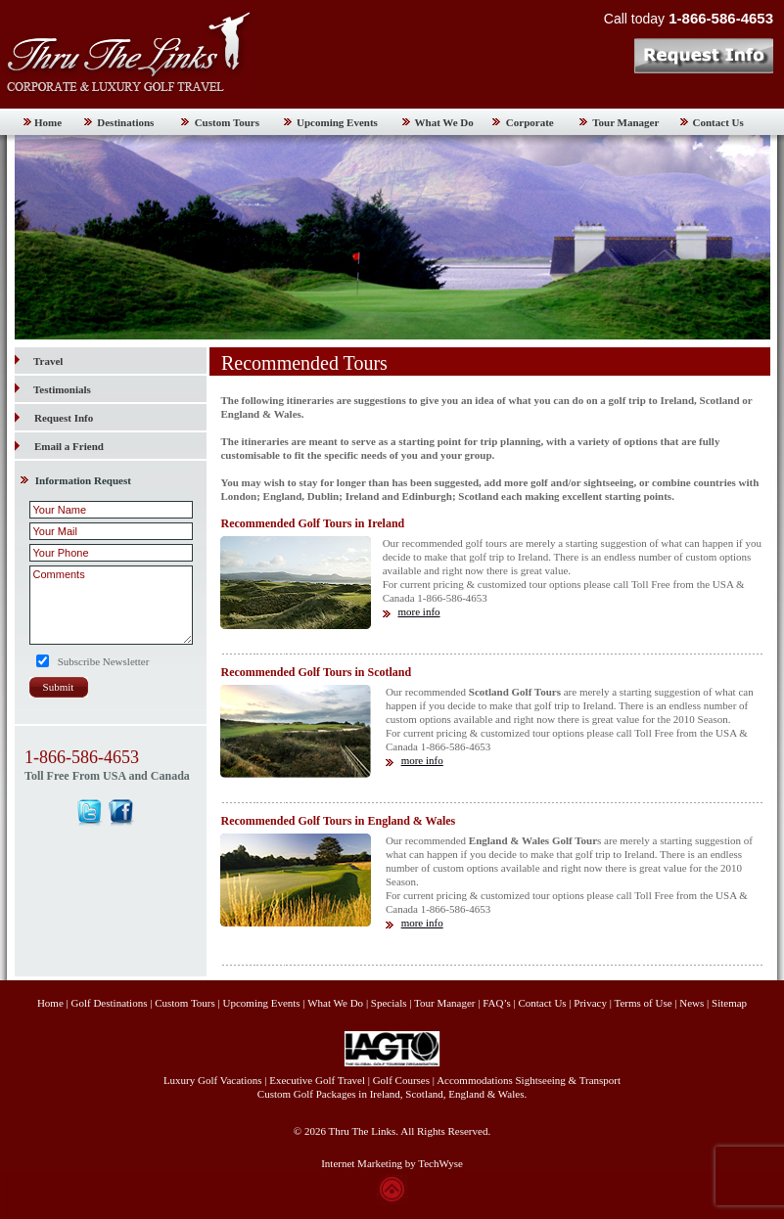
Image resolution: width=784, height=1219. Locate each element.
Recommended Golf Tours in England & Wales (337, 821)
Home (48, 122)
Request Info (63, 418)
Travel (39, 361)
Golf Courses (401, 1080)
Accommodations (475, 1080)
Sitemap (729, 1003)
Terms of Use (642, 1003)
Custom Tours (227, 122)
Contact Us (718, 122)
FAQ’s (497, 1003)
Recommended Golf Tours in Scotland (315, 672)
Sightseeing (541, 1080)
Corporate (530, 122)
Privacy (591, 1003)
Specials (389, 1003)
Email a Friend (69, 446)
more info (418, 611)
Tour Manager (625, 122)
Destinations (125, 122)
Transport (600, 1080)
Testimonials (53, 389)
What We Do (444, 122)
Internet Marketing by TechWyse (392, 1163)
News (691, 1003)
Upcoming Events (337, 122)
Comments (111, 605)
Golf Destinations (109, 1003)
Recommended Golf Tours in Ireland (312, 523)
